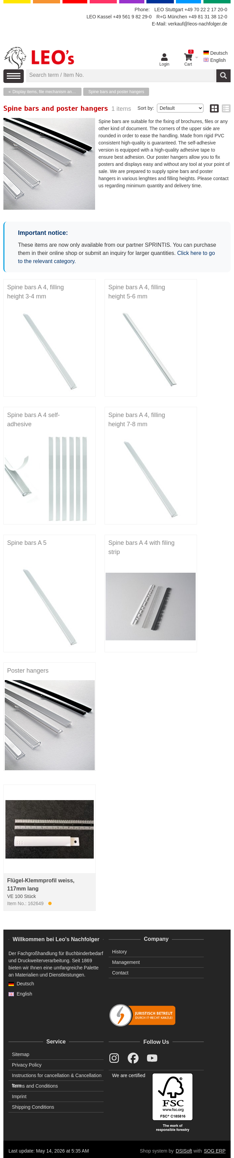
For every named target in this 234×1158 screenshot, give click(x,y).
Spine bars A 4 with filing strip (141, 547)
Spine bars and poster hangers (116, 91)
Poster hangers (28, 670)
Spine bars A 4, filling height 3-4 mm (35, 292)
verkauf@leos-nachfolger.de (197, 24)
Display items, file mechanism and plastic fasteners (47, 91)
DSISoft (184, 1151)
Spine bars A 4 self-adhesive (33, 420)
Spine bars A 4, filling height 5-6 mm (136, 292)
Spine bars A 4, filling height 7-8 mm (136, 420)
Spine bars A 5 (27, 542)
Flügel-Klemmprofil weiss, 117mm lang (40, 885)
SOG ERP (215, 1151)
